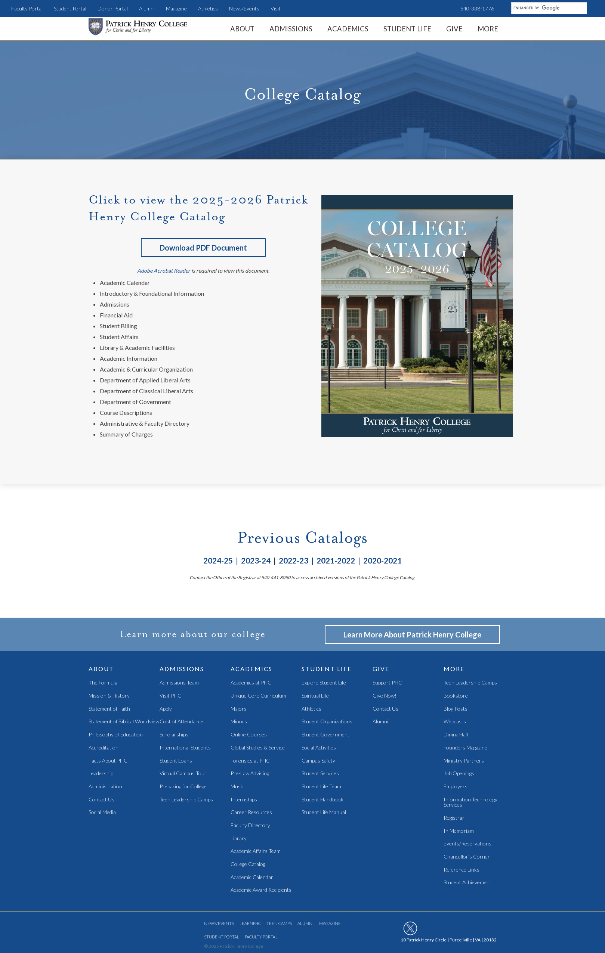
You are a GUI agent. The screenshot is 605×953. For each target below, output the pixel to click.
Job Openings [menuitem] (459, 773)
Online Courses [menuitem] (249, 735)
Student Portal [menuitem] (70, 8)
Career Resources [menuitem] (251, 812)
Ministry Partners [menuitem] (464, 761)
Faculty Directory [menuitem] (250, 825)
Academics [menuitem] (347, 29)
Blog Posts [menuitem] (455, 709)
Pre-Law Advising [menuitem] (250, 773)
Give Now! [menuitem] (384, 696)
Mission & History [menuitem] (109, 696)
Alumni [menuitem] (147, 8)
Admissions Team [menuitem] (179, 683)
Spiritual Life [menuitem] (315, 696)
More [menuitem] (488, 29)
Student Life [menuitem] (407, 29)
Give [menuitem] (454, 29)
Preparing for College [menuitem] (183, 786)
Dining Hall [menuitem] (456, 735)
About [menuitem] (242, 29)
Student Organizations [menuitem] (327, 721)
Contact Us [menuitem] (101, 800)
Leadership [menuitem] (101, 773)
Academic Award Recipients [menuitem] (261, 890)
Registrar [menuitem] (454, 818)
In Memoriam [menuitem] (459, 831)
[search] (548, 8)
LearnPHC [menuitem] (250, 923)
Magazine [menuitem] (176, 8)
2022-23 (295, 560)
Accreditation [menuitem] (103, 748)
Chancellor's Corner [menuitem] (467, 857)
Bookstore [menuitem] (456, 696)
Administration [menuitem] (105, 786)
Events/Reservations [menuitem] (467, 844)
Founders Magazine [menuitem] (465, 748)
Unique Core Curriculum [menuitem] (258, 696)
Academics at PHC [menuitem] (251, 683)
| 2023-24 (252, 560)
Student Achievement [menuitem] (467, 882)
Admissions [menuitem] (290, 29)
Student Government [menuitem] (325, 735)
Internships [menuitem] (244, 800)
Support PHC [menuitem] (387, 683)
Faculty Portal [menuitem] (27, 8)
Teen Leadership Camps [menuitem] (186, 800)
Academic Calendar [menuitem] (252, 877)
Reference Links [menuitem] (461, 870)
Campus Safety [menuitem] (318, 761)
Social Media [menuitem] (102, 812)
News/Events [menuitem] (244, 8)
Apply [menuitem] (166, 709)
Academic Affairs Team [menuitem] (256, 851)
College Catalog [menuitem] (248, 864)
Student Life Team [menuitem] (321, 786)
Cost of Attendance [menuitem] (181, 721)
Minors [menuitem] (239, 721)
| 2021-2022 (333, 560)
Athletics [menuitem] (208, 8)
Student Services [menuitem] (320, 773)
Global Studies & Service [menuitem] (258, 748)
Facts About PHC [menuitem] (108, 761)
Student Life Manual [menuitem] (324, 812)
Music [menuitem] (237, 786)
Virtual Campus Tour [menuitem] (183, 773)
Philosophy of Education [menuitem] (116, 735)
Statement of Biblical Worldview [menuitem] (124, 721)
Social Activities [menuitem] (319, 748)
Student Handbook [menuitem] (322, 800)
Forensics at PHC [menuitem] (250, 761)
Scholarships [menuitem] (174, 735)
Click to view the (140, 199)
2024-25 (218, 560)
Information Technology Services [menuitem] (470, 802)
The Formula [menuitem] (103, 683)
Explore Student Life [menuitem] (324, 683)
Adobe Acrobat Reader (163, 270)
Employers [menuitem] (455, 786)
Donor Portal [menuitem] (113, 8)
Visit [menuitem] (276, 8)
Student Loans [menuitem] (176, 761)
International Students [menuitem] (185, 748)
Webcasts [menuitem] (455, 721)
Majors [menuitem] (239, 709)
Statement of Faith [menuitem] (109, 709)
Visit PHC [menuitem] (170, 696)
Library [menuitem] (239, 838)
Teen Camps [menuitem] (279, 923)
